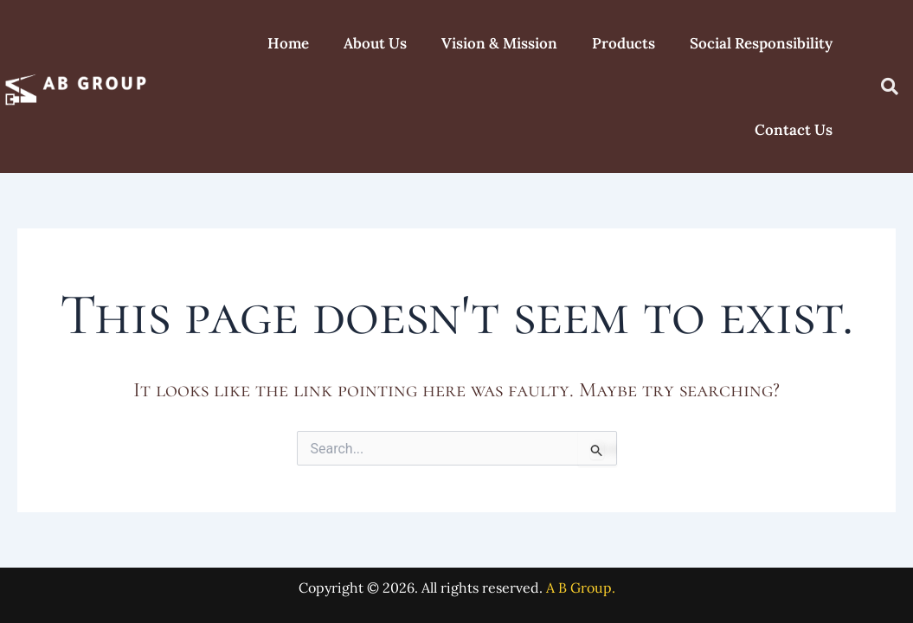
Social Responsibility (761, 43)
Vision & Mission (499, 43)
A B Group (579, 587)
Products (623, 43)
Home (288, 43)
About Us (375, 43)
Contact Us (794, 129)
